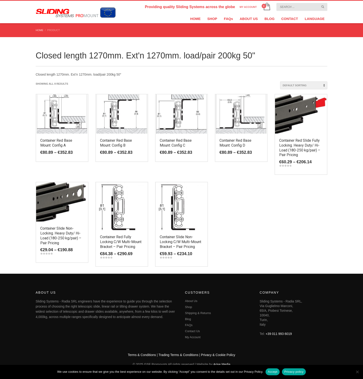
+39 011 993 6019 (279, 334)
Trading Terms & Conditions (178, 355)
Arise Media (221, 364)
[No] (357, 371)
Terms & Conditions (142, 355)
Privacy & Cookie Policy (218, 355)
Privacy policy (294, 371)
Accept (272, 371)
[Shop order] (303, 85)
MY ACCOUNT (248, 7)
